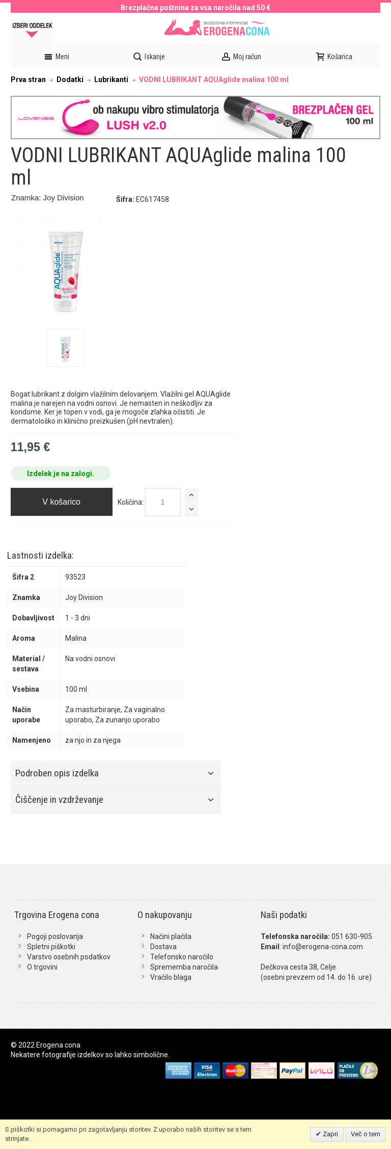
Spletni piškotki (51, 947)
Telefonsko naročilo (181, 957)
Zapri (329, 1134)
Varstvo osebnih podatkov (68, 957)
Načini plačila (170, 936)
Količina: (131, 502)
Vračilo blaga (170, 977)
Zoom (66, 267)
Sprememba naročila (184, 967)
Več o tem (365, 1134)
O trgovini (42, 967)
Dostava (163, 947)
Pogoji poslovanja (55, 936)
